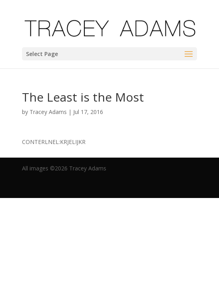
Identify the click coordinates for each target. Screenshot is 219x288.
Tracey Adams (48, 112)
